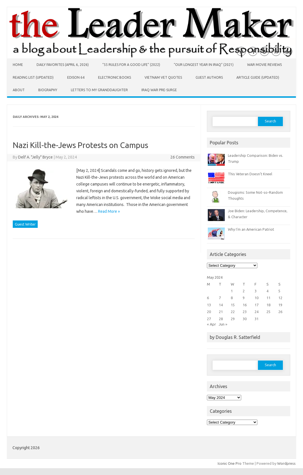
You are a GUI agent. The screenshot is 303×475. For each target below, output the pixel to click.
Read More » (109, 211)
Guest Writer (25, 224)
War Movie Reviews (264, 64)
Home (18, 64)
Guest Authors (209, 77)
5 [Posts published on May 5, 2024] (279, 291)
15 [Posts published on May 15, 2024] (233, 305)
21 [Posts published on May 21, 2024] (221, 312)
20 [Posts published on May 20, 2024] (209, 312)
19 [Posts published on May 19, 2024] (280, 305)
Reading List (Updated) (33, 77)
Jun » (223, 324)
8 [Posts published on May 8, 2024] (232, 298)
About (19, 90)
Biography (47, 90)
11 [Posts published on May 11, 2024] (268, 298)
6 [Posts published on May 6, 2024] (208, 298)
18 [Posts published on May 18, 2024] (268, 305)
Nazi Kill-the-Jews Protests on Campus (80, 145)
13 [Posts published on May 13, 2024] (209, 305)
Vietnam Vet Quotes (163, 77)
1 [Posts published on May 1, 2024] (232, 291)
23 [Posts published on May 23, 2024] (245, 312)
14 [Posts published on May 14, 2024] (221, 305)
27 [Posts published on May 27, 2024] (209, 319)
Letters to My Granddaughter (99, 90)
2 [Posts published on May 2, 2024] (244, 291)
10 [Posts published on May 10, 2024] (256, 298)
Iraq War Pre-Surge (159, 90)
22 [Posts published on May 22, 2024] (233, 312)
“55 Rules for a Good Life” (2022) (131, 64)
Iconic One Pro (229, 463)
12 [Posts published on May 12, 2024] (280, 298)
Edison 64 (75, 77)
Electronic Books (114, 77)
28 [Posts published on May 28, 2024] (221, 319)
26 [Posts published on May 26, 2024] (280, 312)
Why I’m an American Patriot (251, 229)
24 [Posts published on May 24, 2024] (256, 312)
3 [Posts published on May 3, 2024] (256, 291)
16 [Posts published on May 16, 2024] (245, 305)
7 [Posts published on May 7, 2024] (220, 298)
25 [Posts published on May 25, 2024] (268, 312)
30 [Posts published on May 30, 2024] (245, 319)
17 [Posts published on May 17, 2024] (256, 305)
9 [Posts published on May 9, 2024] (244, 298)
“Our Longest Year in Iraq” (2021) (204, 64)
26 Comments (182, 157)
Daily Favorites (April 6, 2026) (63, 64)
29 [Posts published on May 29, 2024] (233, 319)
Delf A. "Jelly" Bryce (35, 157)
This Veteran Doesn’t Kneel (250, 174)
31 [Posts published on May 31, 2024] (256, 319)
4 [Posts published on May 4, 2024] (267, 291)
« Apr (211, 324)
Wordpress (286, 463)
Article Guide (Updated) (257, 77)
